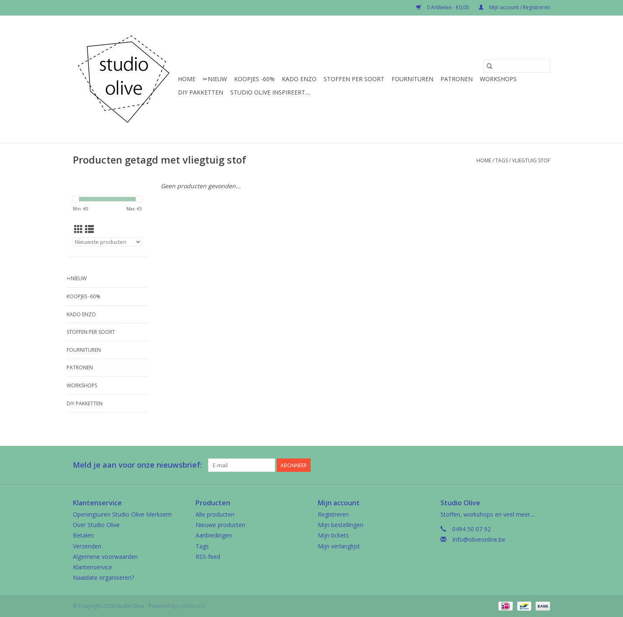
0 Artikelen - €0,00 (443, 7)
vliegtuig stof (531, 160)
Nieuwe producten (220, 525)
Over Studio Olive (96, 525)
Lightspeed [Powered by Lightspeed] (191, 605)
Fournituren (412, 79)
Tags (501, 160)
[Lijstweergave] (89, 229)
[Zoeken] (516, 66)
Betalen (83, 535)
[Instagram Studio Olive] (543, 465)
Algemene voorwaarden (105, 557)
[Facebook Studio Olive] (513, 465)
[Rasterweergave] (78, 229)
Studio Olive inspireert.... (270, 92)
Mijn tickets (333, 535)
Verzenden (87, 546)
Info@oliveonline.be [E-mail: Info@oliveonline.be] (478, 539)
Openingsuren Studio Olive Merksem (122, 514)
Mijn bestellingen (340, 525)
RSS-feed (208, 557)
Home (187, 79)
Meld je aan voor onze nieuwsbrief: (137, 465)
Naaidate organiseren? (103, 577)
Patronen (456, 79)
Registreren (333, 514)
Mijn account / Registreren (514, 7)
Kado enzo (299, 79)
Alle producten (215, 514)
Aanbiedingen (214, 535)
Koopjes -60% (254, 79)
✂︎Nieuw (215, 79)
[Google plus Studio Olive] (528, 465)
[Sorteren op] (107, 241)
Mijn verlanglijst (339, 546)
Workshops (498, 79)
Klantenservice (92, 567)
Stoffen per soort (354, 79)
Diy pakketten (200, 92)
